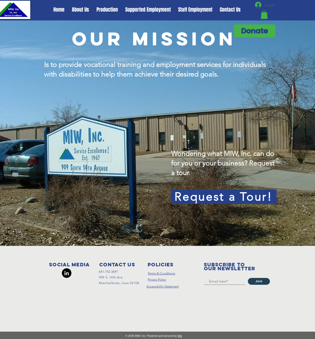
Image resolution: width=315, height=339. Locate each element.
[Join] (259, 281)
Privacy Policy (157, 279)
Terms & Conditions (161, 273)
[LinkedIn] (66, 273)
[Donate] (254, 30)
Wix (180, 335)
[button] (264, 14)
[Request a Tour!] (224, 196)
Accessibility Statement (162, 286)
